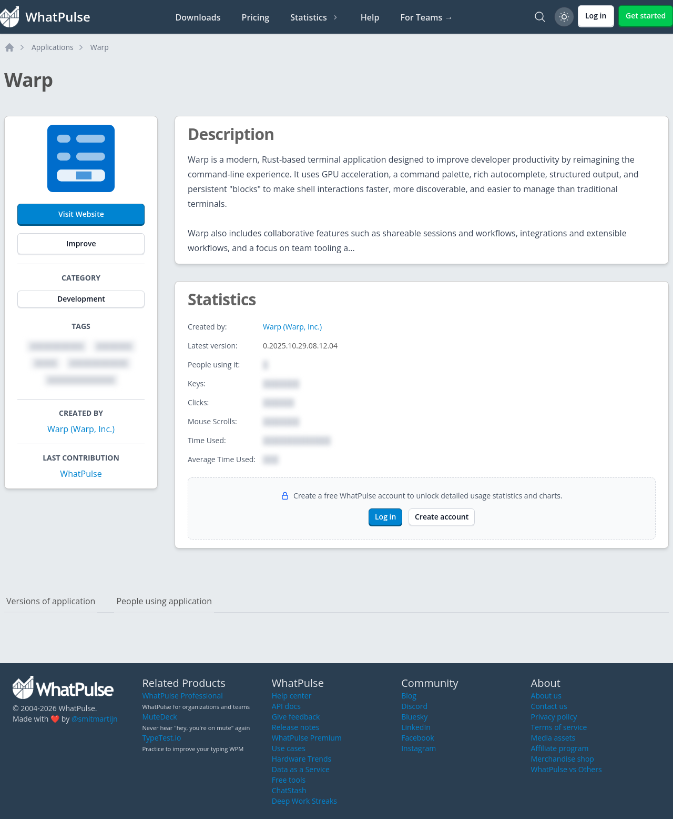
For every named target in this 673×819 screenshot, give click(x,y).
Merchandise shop (562, 759)
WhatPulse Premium (307, 738)
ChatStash (289, 790)
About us (546, 696)
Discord (414, 706)
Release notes (295, 727)
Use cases (288, 748)
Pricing (256, 17)
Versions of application (50, 601)
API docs (286, 706)
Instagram (418, 748)
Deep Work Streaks (304, 801)
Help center (292, 696)
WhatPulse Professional (182, 696)
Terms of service (559, 727)
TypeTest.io (161, 738)
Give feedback (296, 717)
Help (370, 17)
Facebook (417, 738)
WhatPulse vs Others (566, 769)
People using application (164, 601)
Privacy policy (554, 717)
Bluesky (414, 717)
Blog (408, 696)
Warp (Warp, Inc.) (81, 429)
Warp (99, 47)
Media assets (553, 738)
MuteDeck (159, 717)
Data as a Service (301, 769)
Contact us (549, 706)
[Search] (540, 17)
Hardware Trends (301, 759)
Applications (53, 47)
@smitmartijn (95, 719)
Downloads (198, 17)
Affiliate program (560, 748)
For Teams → (426, 17)
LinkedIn (416, 727)
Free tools (288, 780)
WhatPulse (80, 474)
